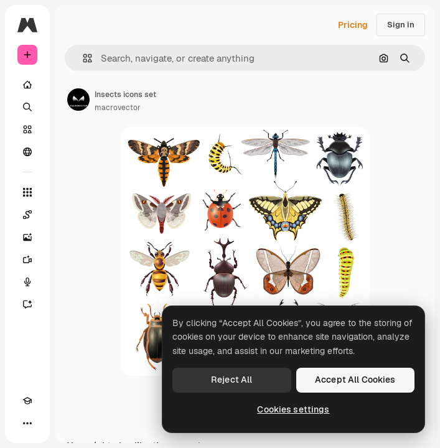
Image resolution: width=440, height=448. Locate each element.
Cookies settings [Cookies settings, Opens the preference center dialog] (293, 409)
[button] (82, 58)
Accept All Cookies (355, 379)
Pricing (353, 24)
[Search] (27, 107)
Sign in (400, 24)
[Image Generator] (27, 237)
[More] (27, 423)
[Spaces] (27, 215)
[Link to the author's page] (78, 99)
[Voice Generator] (27, 282)
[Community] (27, 152)
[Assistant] (27, 304)
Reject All (231, 379)
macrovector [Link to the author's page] (118, 108)
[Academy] (27, 401)
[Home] (27, 85)
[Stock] (27, 129)
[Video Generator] (27, 259)
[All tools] (27, 192)
